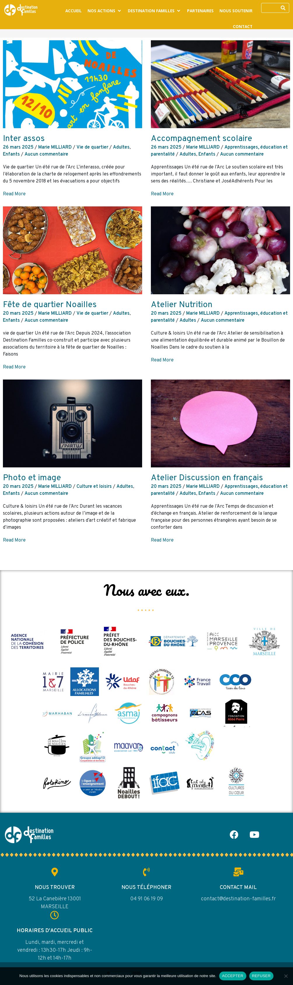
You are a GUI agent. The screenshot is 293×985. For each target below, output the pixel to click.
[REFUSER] (286, 976)
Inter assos (24, 139)
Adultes (121, 147)
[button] (105, 11)
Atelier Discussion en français (207, 478)
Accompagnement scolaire (201, 139)
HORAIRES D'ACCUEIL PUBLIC (55, 930)
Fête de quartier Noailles (50, 305)
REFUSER (261, 976)
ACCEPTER (232, 976)
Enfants (11, 154)
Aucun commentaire (46, 154)
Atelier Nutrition (181, 305)
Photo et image (32, 478)
